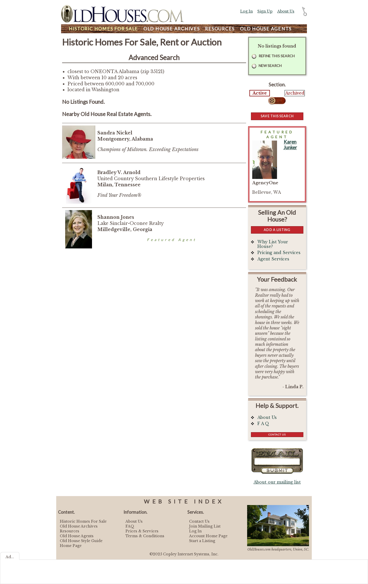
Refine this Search (277, 56)
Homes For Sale (103, 28)
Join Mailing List (205, 526)
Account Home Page (208, 536)
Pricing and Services (279, 252)
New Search (270, 65)
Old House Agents (77, 536)
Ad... (10, 557)
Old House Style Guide (81, 541)
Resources (220, 28)
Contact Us (277, 434)
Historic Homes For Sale (83, 521)
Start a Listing (202, 541)
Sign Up (264, 11)
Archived (294, 93)
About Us (285, 11)
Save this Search (277, 116)
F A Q (263, 423)
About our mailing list (277, 482)
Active (259, 93)
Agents (266, 28)
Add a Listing (277, 230)
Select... (277, 100)
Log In (246, 11)
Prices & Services (141, 531)
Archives (171, 28)
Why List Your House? (272, 244)
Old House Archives (79, 526)
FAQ (129, 526)
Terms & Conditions (144, 536)
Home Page (71, 545)
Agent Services (273, 259)
